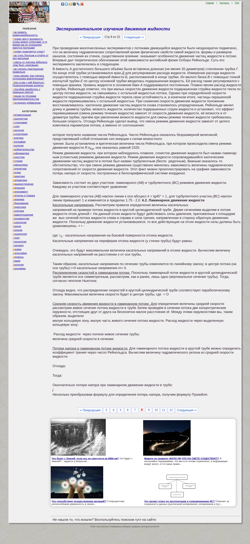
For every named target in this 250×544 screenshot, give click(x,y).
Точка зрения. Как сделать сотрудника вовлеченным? (28, 77)
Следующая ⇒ (134, 37)
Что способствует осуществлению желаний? (79, 501)
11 (163, 410)
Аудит (16, 126)
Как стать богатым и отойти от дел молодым (31, 57)
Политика (18, 210)
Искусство (19, 157)
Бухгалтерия (20, 134)
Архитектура (20, 118)
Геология (18, 145)
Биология (18, 130)
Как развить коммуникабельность (25, 34)
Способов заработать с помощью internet (26, 91)
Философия (20, 253)
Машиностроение (23, 184)
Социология (20, 233)
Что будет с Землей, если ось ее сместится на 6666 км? (85, 458)
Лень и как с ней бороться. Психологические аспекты (29, 84)
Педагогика (19, 207)
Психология (20, 222)
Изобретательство (23, 149)
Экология (18, 264)
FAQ (237, 3)
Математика (20, 180)
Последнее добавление (27, 102)
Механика (18, 199)
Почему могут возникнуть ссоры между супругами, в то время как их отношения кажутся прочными (30, 43)
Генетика (18, 137)
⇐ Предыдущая (90, 37)
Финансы (18, 257)
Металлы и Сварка (24, 195)
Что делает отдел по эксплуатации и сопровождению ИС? (179, 501)
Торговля (18, 245)
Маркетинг (19, 176)
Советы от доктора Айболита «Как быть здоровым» (30, 64)
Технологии (19, 241)
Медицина (19, 187)
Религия (17, 230)
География (19, 141)
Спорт (16, 237)
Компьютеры (20, 164)
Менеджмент (20, 191)
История (18, 161)
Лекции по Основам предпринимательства (26, 97)
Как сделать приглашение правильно (28, 70)
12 (171, 410)
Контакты (224, 3)
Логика (17, 172)
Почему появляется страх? (29, 51)
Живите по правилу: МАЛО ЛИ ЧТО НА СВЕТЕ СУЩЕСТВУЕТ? (181, 458)
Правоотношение (23, 214)
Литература (20, 168)
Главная (210, 3)
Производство (21, 218)
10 (156, 410)
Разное (17, 226)
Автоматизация (22, 114)
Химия (16, 260)
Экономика (19, 268)
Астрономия (20, 122)
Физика (17, 249)
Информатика (21, 153)
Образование (21, 203)
